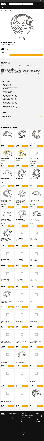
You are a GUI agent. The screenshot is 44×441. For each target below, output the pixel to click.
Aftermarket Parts (5, 7)
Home (2, 10)
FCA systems (24, 428)
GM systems (23, 426)
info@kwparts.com (15, 413)
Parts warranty (24, 423)
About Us (23, 432)
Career (22, 430)
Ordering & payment (25, 417)
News (22, 434)
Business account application (27, 415)
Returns (23, 421)
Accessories (12, 7)
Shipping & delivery (25, 419)
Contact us (23, 413)
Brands (17, 7)
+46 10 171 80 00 (15, 415)
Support (35, 0)
